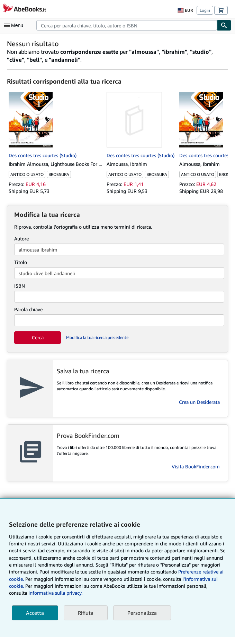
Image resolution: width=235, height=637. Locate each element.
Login (205, 10)
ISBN (19, 286)
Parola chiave (28, 309)
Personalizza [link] (142, 613)
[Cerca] (224, 25)
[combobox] (126, 25)
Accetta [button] (35, 613)
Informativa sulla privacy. (55, 593)
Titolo (20, 262)
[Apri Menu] (15, 25)
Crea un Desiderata (199, 402)
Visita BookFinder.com (196, 466)
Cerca (38, 337)
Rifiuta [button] (85, 613)
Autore (21, 238)
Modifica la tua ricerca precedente (97, 337)
